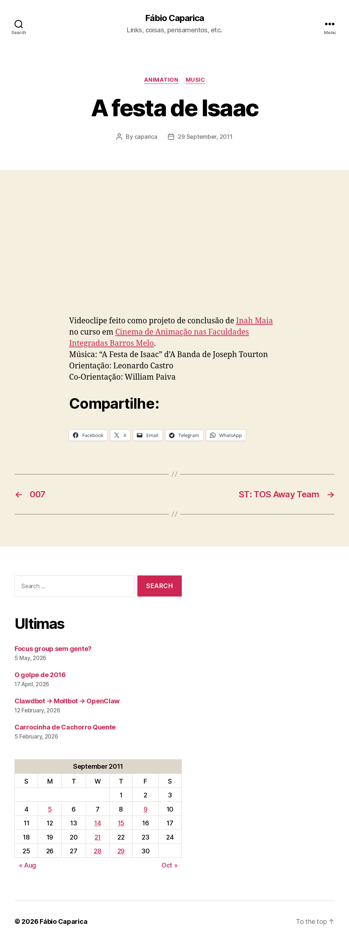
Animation (161, 80)
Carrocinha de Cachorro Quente (65, 727)
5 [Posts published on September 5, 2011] (50, 809)
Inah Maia (254, 321)
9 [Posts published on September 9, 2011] (146, 809)
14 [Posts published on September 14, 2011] (97, 823)
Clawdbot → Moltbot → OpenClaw (67, 701)
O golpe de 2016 (40, 675)
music (195, 80)
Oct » (169, 865)
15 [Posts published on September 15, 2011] (121, 823)
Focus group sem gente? (53, 648)
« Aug (27, 865)
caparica (146, 136)
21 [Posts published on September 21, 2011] (98, 837)
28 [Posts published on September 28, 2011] (97, 851)
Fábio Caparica (174, 18)
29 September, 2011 (205, 136)
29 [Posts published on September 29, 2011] (121, 851)
